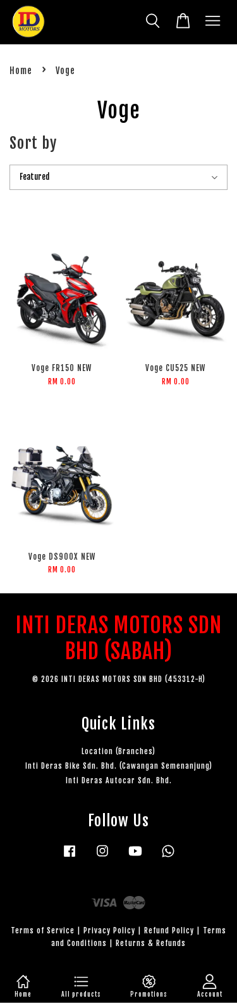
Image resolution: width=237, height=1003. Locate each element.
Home (20, 70)
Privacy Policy (109, 930)
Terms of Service (43, 930)
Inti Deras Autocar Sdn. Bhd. (119, 780)
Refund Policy (169, 930)
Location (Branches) (118, 751)
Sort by (33, 143)
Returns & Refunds (151, 943)
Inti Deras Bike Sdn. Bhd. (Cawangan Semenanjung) (118, 766)
